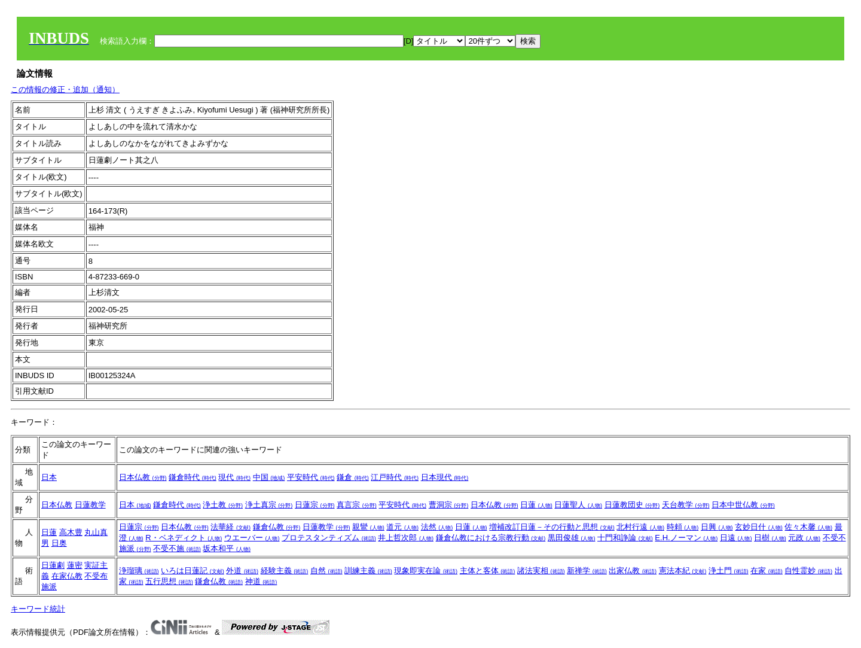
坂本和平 (227, 548)
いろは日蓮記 (192, 570)
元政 (804, 537)
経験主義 (285, 570)
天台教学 (686, 504)
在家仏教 (67, 575)
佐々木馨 (808, 526)
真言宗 (357, 504)
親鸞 (368, 526)
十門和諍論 (625, 537)
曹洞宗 (449, 504)
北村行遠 (640, 526)
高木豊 (71, 532)
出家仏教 (633, 570)
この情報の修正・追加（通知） (65, 89)
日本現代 (445, 477)
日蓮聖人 (578, 504)
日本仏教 (143, 477)
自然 (326, 570)
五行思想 (169, 581)
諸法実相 (541, 570)
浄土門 (729, 570)
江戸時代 (395, 477)
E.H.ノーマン (686, 537)
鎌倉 (353, 477)
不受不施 (177, 548)
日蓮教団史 (632, 504)
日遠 (736, 537)
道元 (402, 526)
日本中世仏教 (743, 504)
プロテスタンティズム (329, 537)
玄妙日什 (759, 526)
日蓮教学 (90, 504)
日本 (49, 477)
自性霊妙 (808, 570)
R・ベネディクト (183, 537)
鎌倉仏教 (277, 526)
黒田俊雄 (572, 537)
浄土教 (223, 504)
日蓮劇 (53, 565)
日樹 (770, 537)
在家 (766, 570)
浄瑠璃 (139, 570)
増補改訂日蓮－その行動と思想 (552, 526)
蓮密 (75, 565)
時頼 (683, 526)
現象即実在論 (425, 570)
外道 (242, 570)
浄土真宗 (269, 504)
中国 (269, 477)
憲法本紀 (683, 570)
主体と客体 (487, 570)
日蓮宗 (315, 504)
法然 (437, 526)
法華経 (230, 526)
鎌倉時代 (192, 477)
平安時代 (311, 477)
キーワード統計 (38, 608)
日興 (717, 526)
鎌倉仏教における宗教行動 (491, 537)
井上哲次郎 (405, 537)
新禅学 (587, 570)
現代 (234, 477)
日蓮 (536, 504)
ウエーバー (252, 537)
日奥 (59, 543)
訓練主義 (368, 570)
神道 (261, 581)
